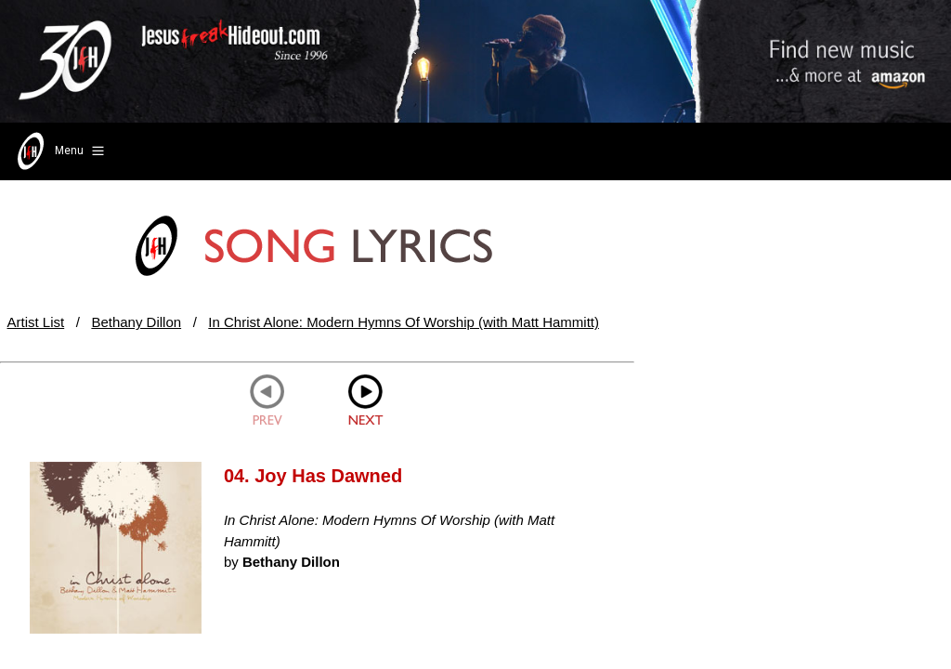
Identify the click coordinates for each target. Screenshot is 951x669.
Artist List (36, 322)
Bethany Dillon (136, 322)
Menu (59, 151)
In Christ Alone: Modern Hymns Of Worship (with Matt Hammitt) (403, 322)
